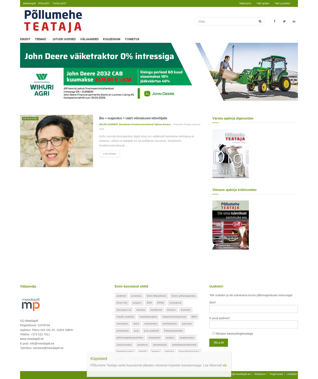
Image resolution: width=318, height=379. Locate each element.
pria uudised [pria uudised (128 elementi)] (151, 330)
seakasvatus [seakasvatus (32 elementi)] (187, 337)
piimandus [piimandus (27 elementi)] (123, 330)
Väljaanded (89, 39)
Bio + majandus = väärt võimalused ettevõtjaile (133, 118)
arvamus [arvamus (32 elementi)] (136, 296)
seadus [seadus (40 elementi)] (170, 337)
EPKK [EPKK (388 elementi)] (160, 302)
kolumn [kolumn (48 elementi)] (171, 310)
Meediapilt (29, 3)
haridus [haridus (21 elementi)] (140, 310)
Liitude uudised (64, 39)
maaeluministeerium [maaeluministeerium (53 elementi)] (174, 316)
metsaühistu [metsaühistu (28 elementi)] (170, 323)
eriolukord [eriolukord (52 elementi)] (175, 302)
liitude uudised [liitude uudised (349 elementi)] (125, 316)
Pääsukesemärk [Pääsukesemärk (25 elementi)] (173, 330)
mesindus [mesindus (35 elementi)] (122, 323)
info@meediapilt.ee (239, 374)
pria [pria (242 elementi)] (136, 330)
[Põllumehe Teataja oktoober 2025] (230, 224)
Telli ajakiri (263, 3)
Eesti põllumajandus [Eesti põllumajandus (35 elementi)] (184, 296)
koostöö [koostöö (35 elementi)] (185, 310)
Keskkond (30, 118)
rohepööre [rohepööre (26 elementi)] (154, 337)
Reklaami (245, 3)
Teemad (40, 39)
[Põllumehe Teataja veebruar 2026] (230, 153)
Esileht (25, 39)
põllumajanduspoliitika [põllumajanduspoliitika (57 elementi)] (130, 337)
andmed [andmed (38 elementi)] (121, 296)
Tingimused (276, 374)
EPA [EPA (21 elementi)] (149, 302)
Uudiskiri (292, 374)
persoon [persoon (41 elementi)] (187, 323)
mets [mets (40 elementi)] (136, 323)
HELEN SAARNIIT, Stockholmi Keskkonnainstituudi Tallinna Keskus (135, 124)
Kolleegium (111, 39)
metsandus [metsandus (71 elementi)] (150, 323)
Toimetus (132, 39)
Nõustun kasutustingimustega (234, 333)
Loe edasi (109, 154)
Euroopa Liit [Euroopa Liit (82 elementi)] (124, 310)
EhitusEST (44, 3)
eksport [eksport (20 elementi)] (137, 302)
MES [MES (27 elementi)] (194, 316)
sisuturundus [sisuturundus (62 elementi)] (124, 344)
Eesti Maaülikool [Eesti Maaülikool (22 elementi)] (156, 296)
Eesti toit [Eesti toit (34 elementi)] (122, 302)
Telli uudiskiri (282, 3)
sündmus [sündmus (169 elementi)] (142, 344)
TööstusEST (59, 3)
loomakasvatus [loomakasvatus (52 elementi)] (148, 316)
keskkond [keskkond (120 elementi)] (156, 310)
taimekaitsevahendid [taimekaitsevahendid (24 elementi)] (184, 344)
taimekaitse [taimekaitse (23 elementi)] (160, 344)
